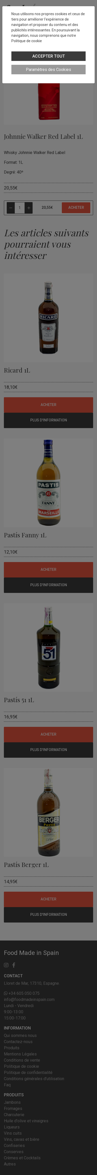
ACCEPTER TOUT (48, 56)
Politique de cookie (26, 41)
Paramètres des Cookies (48, 69)
